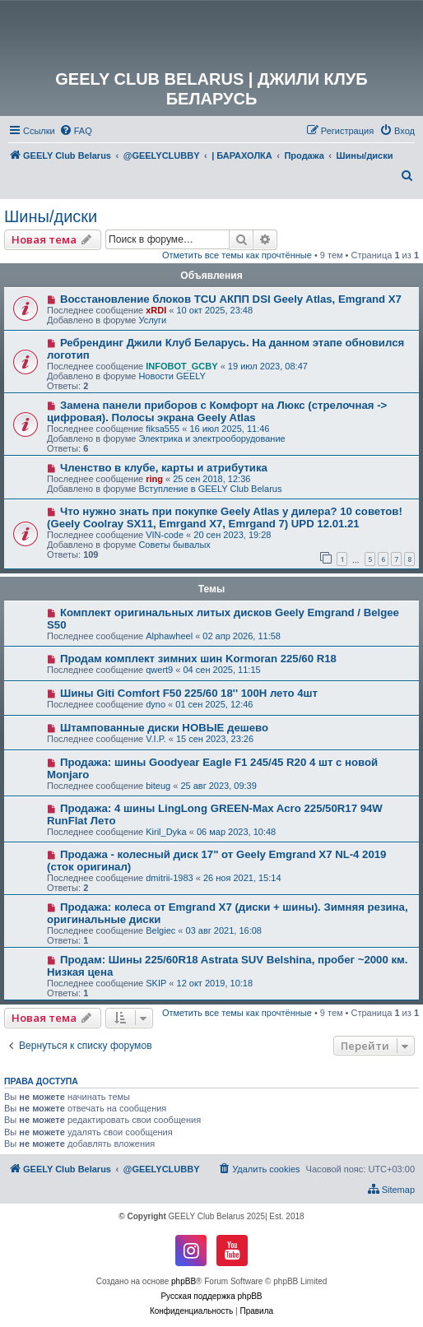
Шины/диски (50, 216)
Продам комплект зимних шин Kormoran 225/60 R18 (198, 658)
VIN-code (165, 535)
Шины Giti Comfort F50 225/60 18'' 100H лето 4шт (189, 693)
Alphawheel (169, 636)
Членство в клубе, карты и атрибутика (163, 468)
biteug (158, 786)
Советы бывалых (174, 545)
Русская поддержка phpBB (211, 1296)
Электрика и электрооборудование (211, 438)
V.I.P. (155, 739)
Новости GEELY (172, 376)
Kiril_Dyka (166, 832)
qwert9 (159, 670)
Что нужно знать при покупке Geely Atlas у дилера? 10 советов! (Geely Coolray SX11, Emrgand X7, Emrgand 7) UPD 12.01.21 (224, 517)
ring (154, 479)
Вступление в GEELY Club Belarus (209, 489)
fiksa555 (162, 429)
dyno (155, 704)
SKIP (156, 983)
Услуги (152, 320)
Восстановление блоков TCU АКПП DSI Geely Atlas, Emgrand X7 (231, 299)
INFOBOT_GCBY (181, 366)
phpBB (183, 1281)
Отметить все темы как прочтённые (237, 255)
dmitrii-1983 (169, 878)
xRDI (156, 310)
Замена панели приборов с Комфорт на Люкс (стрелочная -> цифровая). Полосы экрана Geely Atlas (217, 411)
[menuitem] (75, 131)
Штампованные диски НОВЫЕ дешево (164, 727)
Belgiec (160, 930)
